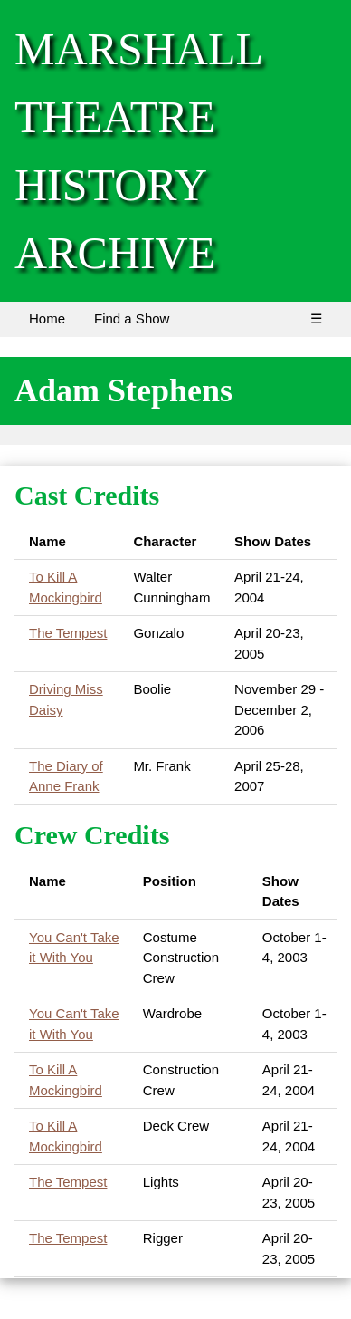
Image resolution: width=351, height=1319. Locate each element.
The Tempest (68, 632)
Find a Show (131, 318)
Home (47, 318)
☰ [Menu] (316, 318)
